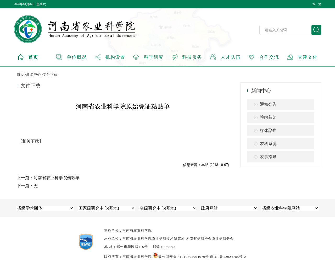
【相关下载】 (30, 141)
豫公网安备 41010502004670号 (181, 257)
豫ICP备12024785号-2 (228, 257)
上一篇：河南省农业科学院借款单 (48, 177)
